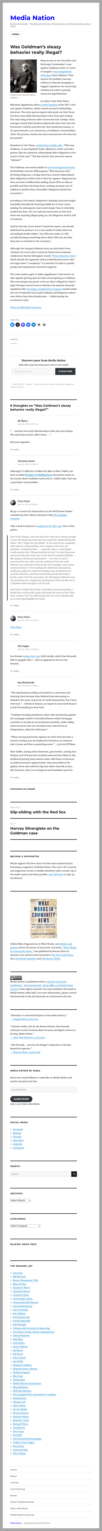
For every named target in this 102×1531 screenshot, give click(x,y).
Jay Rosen (18, 1350)
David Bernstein (21, 1317)
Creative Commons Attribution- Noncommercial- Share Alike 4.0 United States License (41, 985)
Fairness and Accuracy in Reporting (31, 1328)
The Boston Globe (50, 958)
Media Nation (32, 18)
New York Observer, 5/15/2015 (29, 1037)
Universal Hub (20, 1449)
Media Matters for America (27, 1383)
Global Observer (21, 1335)
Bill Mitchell (19, 1276)
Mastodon (18, 1140)
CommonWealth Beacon (25, 1302)
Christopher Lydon (23, 1298)
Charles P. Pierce (21, 1287)
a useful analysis (48, 104)
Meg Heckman (20, 1387)
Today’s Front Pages (23, 1442)
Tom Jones (18, 1446)
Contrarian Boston (22, 1306)
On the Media (20, 1409)
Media (29, 384)
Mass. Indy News (19, 1508)
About (13, 1476)
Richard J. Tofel (21, 1420)
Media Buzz (19, 1379)
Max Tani (18, 1376)
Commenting (17, 1489)
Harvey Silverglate (57, 384)
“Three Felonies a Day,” (63, 256)
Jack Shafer (19, 1343)
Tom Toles (15, 627)
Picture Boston (20, 1413)
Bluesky (17, 1133)
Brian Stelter (19, 1284)
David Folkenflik (21, 1321)
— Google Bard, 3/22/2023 (24, 1019)
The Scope (18, 1431)
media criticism (17, 387)
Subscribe (65, 371)
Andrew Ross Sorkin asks (49, 145)
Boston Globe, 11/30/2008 (26, 1052)
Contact (14, 1482)
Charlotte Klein (21, 1295)
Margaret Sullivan (22, 1365)
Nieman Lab (19, 1402)
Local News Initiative (25, 958)
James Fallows (20, 1346)
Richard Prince (20, 1424)
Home (13, 1469)
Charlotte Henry (21, 1291)
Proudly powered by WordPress (37, 1523)
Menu (16, 34)
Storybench (19, 1427)
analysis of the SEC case (49, 526)
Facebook (18, 1129)
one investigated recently (61, 167)
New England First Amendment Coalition (34, 1394)
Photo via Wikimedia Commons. (26, 307)
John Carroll (19, 1357)
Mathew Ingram (21, 1372)
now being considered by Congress (44, 289)
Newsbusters (19, 1398)
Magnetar (69, 384)
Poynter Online (21, 1416)
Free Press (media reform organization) (34, 1332)
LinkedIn (17, 1144)
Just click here (56, 874)
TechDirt (17, 1435)
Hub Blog (18, 1339)
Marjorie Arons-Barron (25, 1368)
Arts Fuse (18, 1273)
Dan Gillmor (19, 1313)
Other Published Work (22, 1502)
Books (13, 1495)
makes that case (31, 656)
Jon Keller (18, 1361)
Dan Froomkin (20, 1309)
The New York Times (62, 955)
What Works (19, 1453)
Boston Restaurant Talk (25, 1280)
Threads (17, 1136)
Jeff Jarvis (18, 1354)
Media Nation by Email (22, 1515)
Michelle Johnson (22, 1391)
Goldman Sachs (41, 384)
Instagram (18, 1147)
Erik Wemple (19, 1324)
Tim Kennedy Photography (27, 1438)
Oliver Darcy (19, 1405)
